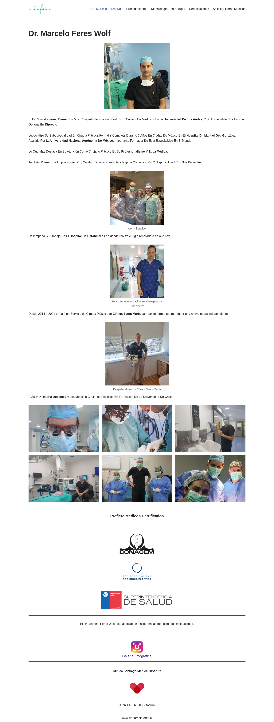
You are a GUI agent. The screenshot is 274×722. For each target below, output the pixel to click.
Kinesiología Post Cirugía (168, 8)
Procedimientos (136, 8)
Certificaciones (199, 8)
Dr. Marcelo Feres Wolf (106, 8)
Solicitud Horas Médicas (229, 8)
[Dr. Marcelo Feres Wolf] (40, 8)
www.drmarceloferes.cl (137, 718)
